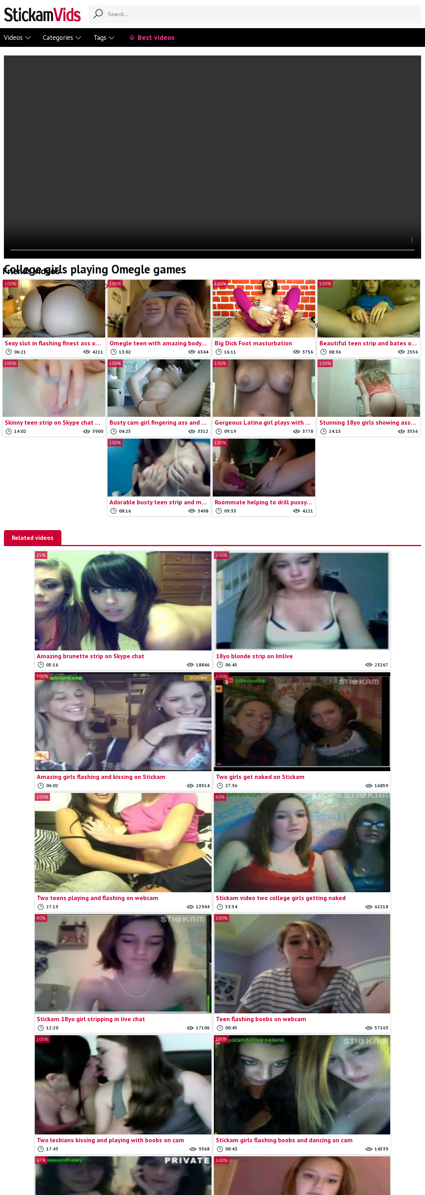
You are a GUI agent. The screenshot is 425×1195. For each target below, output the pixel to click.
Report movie (195, 1150)
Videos (17, 37)
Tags (104, 37)
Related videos (33, 537)
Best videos (151, 37)
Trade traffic (233, 1150)
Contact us (160, 1150)
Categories (62, 37)
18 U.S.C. (266, 1150)
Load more (265, 1070)
